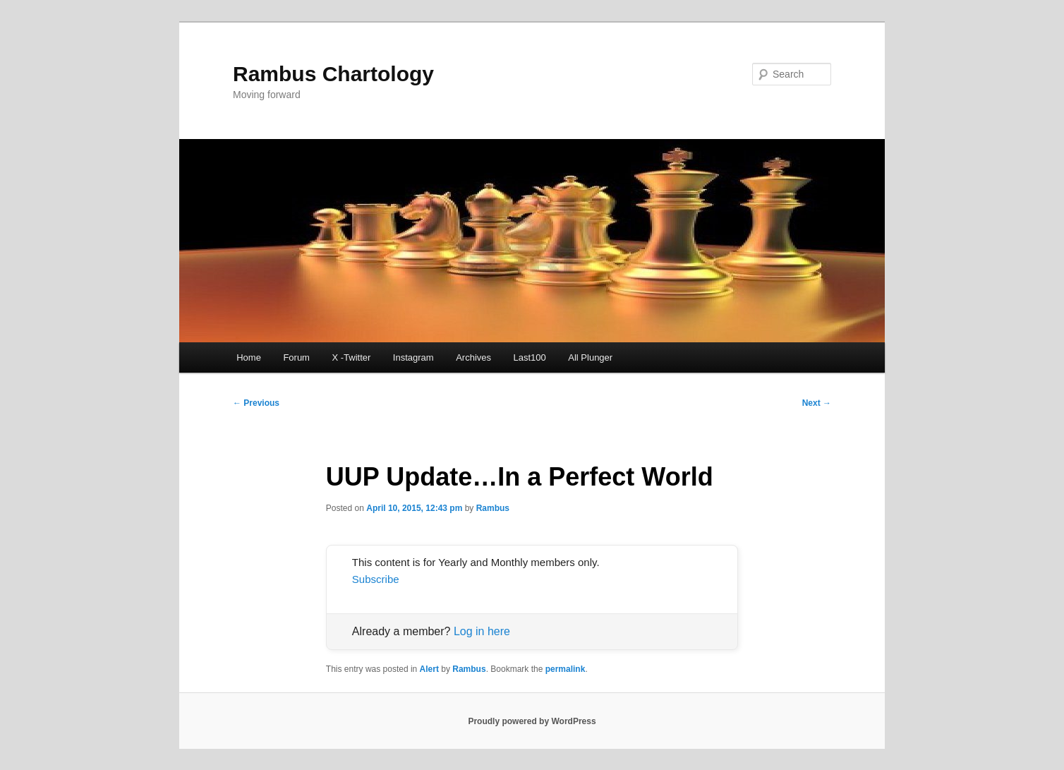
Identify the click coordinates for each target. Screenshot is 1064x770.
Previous (256, 403)
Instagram (413, 357)
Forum (296, 357)
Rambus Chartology (333, 73)
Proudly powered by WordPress (532, 721)
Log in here (482, 631)
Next (816, 403)
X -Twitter (351, 357)
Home (248, 357)
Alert (429, 669)
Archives (473, 357)
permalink (565, 669)
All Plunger (590, 357)
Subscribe (375, 579)
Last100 (530, 357)
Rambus (492, 508)
